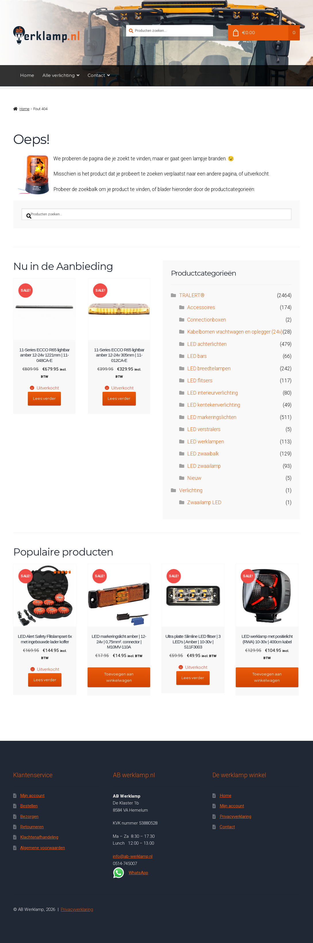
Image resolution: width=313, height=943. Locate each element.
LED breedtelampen (209, 368)
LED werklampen (205, 442)
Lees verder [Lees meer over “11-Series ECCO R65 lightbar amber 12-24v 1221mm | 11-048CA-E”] (44, 398)
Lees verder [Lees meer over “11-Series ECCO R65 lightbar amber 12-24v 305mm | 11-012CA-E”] (119, 398)
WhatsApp (130, 872)
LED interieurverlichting (212, 393)
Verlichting (190, 490)
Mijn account (32, 795)
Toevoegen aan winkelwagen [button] (119, 677)
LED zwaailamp (204, 466)
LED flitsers (199, 380)
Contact (96, 75)
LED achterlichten (207, 344)
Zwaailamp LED (204, 502)
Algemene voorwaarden (42, 847)
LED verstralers (204, 429)
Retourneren (32, 826)
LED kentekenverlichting (213, 405)
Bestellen (29, 805)
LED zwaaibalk (203, 454)
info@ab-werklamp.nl (132, 856)
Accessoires (201, 307)
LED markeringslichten (211, 417)
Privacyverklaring (235, 816)
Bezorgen (29, 816)
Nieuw (194, 478)
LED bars (197, 356)
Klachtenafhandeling (39, 837)
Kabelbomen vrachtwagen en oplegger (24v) (235, 332)
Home (27, 75)
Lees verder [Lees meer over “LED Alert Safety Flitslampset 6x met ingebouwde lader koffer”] (45, 679)
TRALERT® (191, 295)
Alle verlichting (58, 75)
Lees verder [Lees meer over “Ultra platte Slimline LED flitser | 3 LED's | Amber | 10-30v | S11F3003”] (192, 677)
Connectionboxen (206, 320)
